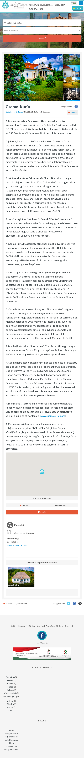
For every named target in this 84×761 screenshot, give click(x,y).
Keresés (42, 512)
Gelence (19, 112)
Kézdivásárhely (10, 693)
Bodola (10, 683)
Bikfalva (10, 704)
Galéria (61, 5)
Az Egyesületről (44, 5)
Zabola (10, 701)
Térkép (77, 8)
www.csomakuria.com (52, 415)
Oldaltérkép (12, 746)
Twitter (69, 603)
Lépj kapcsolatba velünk (13, 749)
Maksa (10, 687)
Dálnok (10, 680)
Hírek (55, 5)
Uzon (10, 710)
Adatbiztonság (11, 740)
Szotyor (10, 707)
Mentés (72, 112)
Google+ (80, 603)
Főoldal (33, 5)
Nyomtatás (60, 505)
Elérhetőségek (36, 9)
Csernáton (10, 677)
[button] (42, 30)
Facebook (76, 106)
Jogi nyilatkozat (11, 737)
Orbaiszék (10, 112)
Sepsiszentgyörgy (10, 696)
